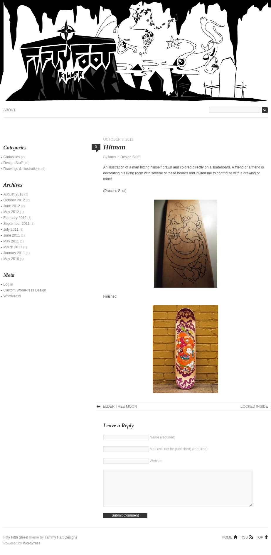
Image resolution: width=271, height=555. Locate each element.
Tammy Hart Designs (61, 546)
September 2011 (17, 224)
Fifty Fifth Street (16, 546)
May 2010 (11, 259)
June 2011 (12, 235)
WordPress (12, 296)
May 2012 (11, 212)
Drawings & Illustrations (22, 169)
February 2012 (15, 218)
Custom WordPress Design (25, 290)
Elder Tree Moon (120, 406)
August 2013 (13, 194)
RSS (244, 546)
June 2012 (12, 206)
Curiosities (12, 157)
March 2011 (13, 247)
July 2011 (11, 229)
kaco (112, 157)
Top (259, 546)
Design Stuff (129, 157)
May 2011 (11, 241)
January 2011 (14, 253)
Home (227, 546)
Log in (8, 284)
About (10, 110)
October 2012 (14, 200)
